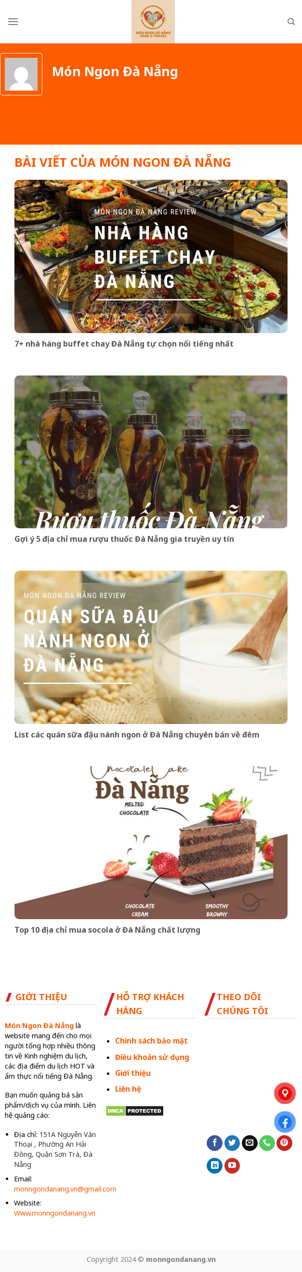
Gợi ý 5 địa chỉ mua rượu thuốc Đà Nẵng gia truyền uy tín (124, 539)
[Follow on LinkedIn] (215, 1166)
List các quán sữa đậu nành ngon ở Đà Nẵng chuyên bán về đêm (137, 735)
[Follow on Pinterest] (284, 1143)
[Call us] (267, 1143)
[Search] (291, 22)
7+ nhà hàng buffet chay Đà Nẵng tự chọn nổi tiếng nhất (124, 344)
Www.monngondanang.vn (54, 1213)
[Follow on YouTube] (232, 1166)
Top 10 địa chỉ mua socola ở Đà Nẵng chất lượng (107, 930)
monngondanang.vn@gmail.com (65, 1188)
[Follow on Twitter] (232, 1143)
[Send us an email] (250, 1143)
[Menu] (13, 21)
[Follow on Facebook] (215, 1143)
